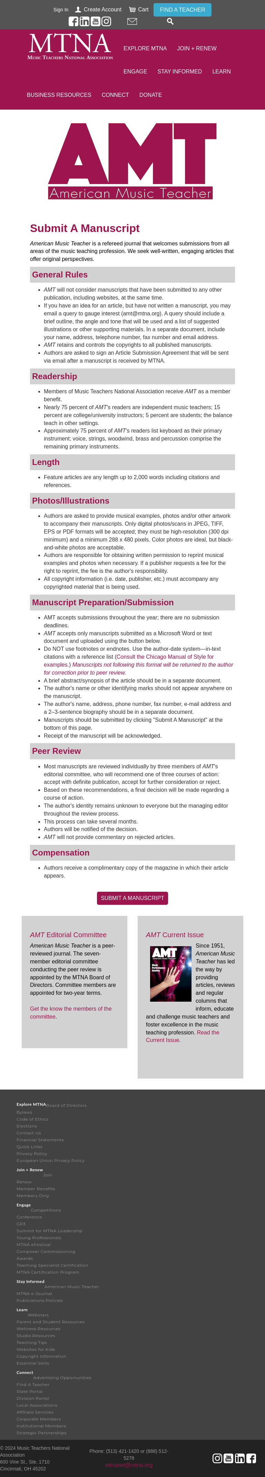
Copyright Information (42, 1356)
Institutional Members (41, 1425)
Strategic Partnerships (42, 1432)
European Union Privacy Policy (51, 1160)
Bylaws (24, 1112)
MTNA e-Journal (34, 1293)
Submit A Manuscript (132, 898)
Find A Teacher (33, 1384)
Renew (24, 1181)
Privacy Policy (32, 1153)
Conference (29, 1217)
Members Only (33, 1195)
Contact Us (29, 1132)
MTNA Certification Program (48, 1272)
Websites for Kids (36, 1349)
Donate (150, 95)
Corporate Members (39, 1419)
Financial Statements (40, 1139)
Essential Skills (33, 1363)
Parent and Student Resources (51, 1321)
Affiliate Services (35, 1412)
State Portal (30, 1391)
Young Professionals (39, 1237)
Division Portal (33, 1398)
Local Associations (37, 1405)
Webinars (38, 1314)
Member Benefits (36, 1188)
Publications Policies (40, 1300)
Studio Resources (36, 1335)
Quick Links (29, 1146)
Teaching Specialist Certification (52, 1265)
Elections (27, 1126)
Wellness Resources (38, 1328)
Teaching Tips (32, 1342)
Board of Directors (66, 1105)
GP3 (21, 1223)
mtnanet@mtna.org (129, 1465)
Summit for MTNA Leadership (49, 1230)
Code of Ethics (33, 1119)
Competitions (46, 1210)
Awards (25, 1258)
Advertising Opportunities (62, 1377)
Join (47, 1174)
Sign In (61, 9)
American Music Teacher (72, 1286)
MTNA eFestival (34, 1244)
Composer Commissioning (46, 1251)
